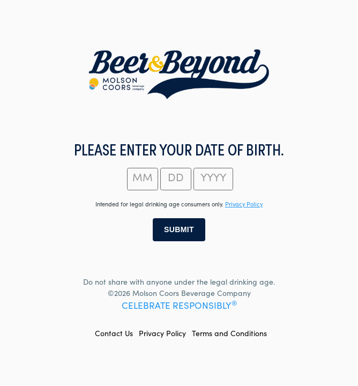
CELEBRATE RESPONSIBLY (179, 306)
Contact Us (114, 334)
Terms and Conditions (229, 334)
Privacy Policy (162, 334)
